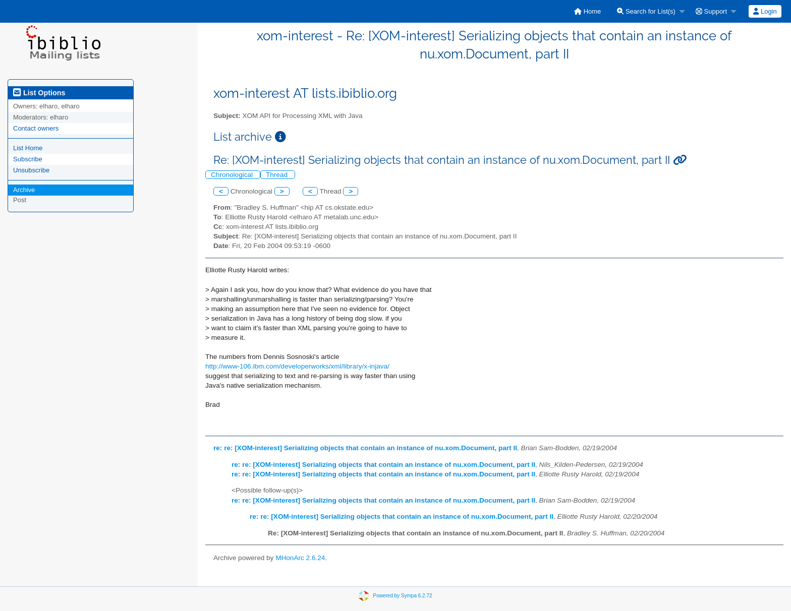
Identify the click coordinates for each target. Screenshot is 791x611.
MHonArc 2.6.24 (300, 558)
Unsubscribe (31, 170)
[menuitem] (587, 11)
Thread (278, 174)
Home (587, 11)
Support (711, 11)
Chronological (233, 174)
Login (764, 11)
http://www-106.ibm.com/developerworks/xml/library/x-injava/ (297, 366)
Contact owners (36, 128)
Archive (24, 190)
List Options (39, 93)
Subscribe (27, 159)
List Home (28, 148)
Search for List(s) (646, 11)
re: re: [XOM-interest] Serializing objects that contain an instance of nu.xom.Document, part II (365, 448)
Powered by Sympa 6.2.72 (402, 595)
